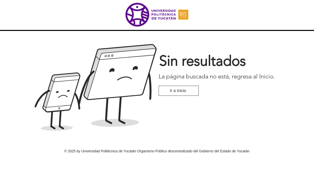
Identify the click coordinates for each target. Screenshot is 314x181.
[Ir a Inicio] (179, 91)
